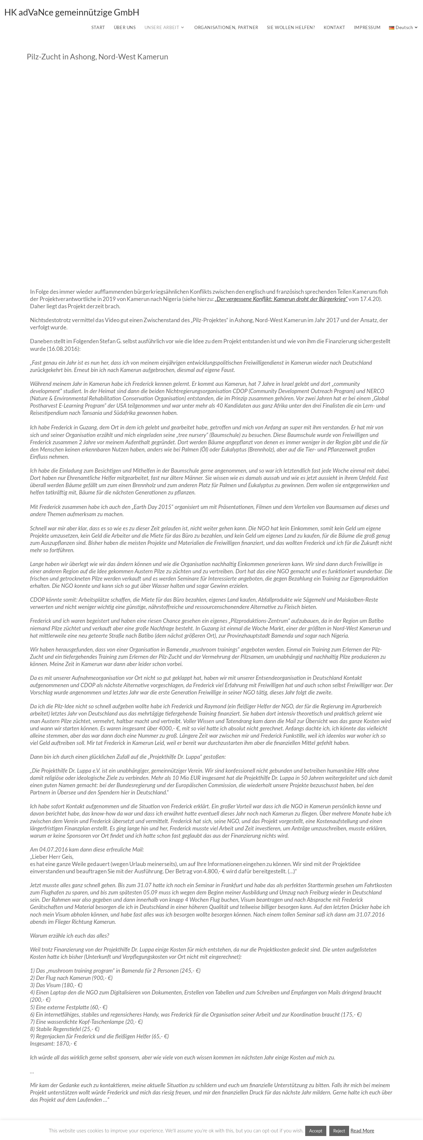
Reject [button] (339, 1130)
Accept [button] (315, 1130)
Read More (362, 1130)
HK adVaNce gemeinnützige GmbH (71, 12)
